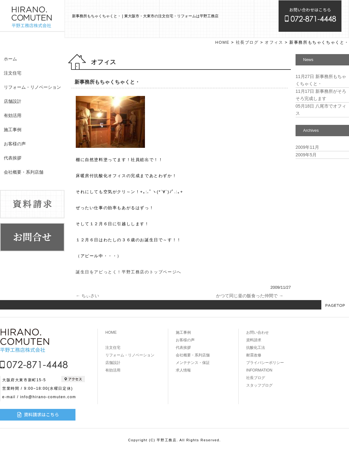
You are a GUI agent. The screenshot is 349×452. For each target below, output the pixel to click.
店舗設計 (12, 101)
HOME (222, 42)
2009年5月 (306, 154)
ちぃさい (87, 295)
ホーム (10, 58)
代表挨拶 (12, 157)
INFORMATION (259, 370)
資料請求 (253, 340)
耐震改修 (253, 355)
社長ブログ (247, 42)
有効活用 (12, 115)
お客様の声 (15, 143)
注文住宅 (12, 72)
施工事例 (12, 129)
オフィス (274, 42)
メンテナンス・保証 (193, 362)
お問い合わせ (257, 332)
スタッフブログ (259, 385)
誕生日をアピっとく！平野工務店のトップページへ (128, 272)
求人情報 (183, 370)
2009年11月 (307, 147)
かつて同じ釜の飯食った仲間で (249, 295)
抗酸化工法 (255, 347)
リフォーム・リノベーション (32, 87)
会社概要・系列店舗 (23, 172)
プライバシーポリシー (265, 362)
